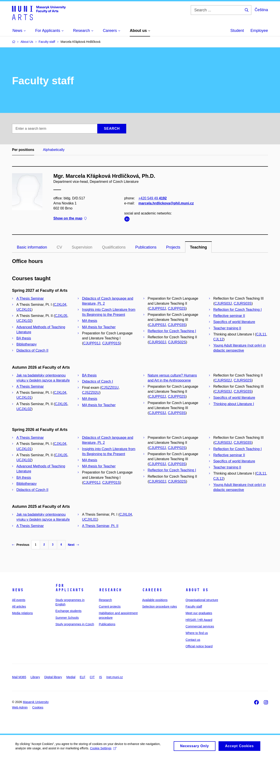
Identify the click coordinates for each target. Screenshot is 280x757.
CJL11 (261, 334)
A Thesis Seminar (30, 298)
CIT (92, 677)
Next (73, 544)
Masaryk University (36, 702)
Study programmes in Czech (74, 624)
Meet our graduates (199, 613)
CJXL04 (60, 304)
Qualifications (114, 247)
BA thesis (23, 338)
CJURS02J (157, 342)
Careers (152, 590)
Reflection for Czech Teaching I (172, 331)
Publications (145, 247)
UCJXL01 (23, 309)
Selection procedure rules (159, 606)
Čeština (261, 10)
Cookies (37, 707)
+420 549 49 (152, 198)
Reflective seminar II (229, 316)
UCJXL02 (23, 321)
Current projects (110, 606)
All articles (19, 606)
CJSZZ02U (90, 392)
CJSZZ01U (110, 387)
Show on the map (70, 218)
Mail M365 (19, 677)
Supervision (82, 247)
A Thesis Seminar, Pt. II (100, 526)
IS (100, 677)
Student (237, 30)
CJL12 (218, 339)
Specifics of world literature (234, 322)
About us (197, 590)
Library (35, 677)
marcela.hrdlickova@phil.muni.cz (166, 203)
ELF (83, 677)
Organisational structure (202, 600)
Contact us (193, 639)
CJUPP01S (111, 343)
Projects (173, 247)
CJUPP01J (91, 343)
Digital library (53, 677)
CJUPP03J (157, 325)
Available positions (155, 600)
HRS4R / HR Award (199, 620)
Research (110, 590)
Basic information (32, 247)
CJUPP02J (157, 308)
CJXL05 (61, 316)
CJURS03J (223, 303)
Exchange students (68, 611)
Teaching (198, 247)
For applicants (69, 587)
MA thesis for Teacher (99, 327)
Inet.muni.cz (114, 677)
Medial (70, 677)
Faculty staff (194, 606)
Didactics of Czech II (32, 350)
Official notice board (199, 646)
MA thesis (89, 321)
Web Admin (20, 707)
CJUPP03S (177, 325)
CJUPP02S (177, 308)
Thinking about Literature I (233, 404)
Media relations (22, 613)
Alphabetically (54, 150)
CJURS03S (243, 303)
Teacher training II (227, 328)
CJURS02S (177, 342)
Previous (20, 544)
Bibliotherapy (26, 344)
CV (59, 247)
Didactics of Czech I (97, 381)
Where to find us (197, 633)
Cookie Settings (103, 749)
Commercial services (200, 626)
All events (18, 600)
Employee (259, 30)
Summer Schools (67, 617)
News (17, 590)
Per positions (23, 150)
